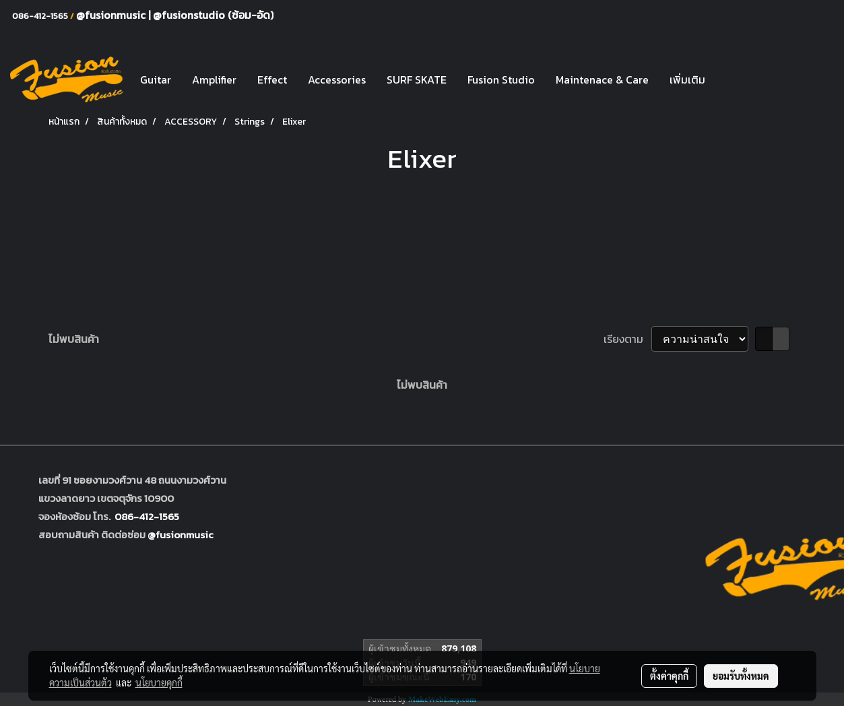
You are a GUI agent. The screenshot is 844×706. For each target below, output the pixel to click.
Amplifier (214, 79)
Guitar (155, 79)
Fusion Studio (501, 79)
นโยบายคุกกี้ (159, 682)
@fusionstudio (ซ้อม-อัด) (213, 15)
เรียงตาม (627, 339)
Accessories (337, 79)
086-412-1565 (147, 516)
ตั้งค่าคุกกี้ (669, 676)
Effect (272, 79)
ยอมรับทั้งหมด (741, 676)
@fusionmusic (112, 15)
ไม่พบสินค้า (73, 339)
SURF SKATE (417, 79)
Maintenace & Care (602, 79)
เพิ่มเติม (687, 79)
